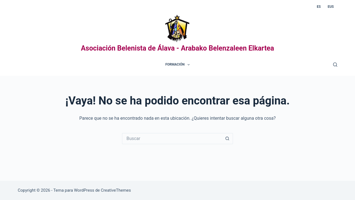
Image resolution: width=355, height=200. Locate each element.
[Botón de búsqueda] (227, 138)
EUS (331, 7)
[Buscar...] (172, 138)
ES (319, 7)
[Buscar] (335, 64)
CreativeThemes (116, 190)
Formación (178, 64)
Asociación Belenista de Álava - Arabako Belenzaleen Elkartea (177, 48)
